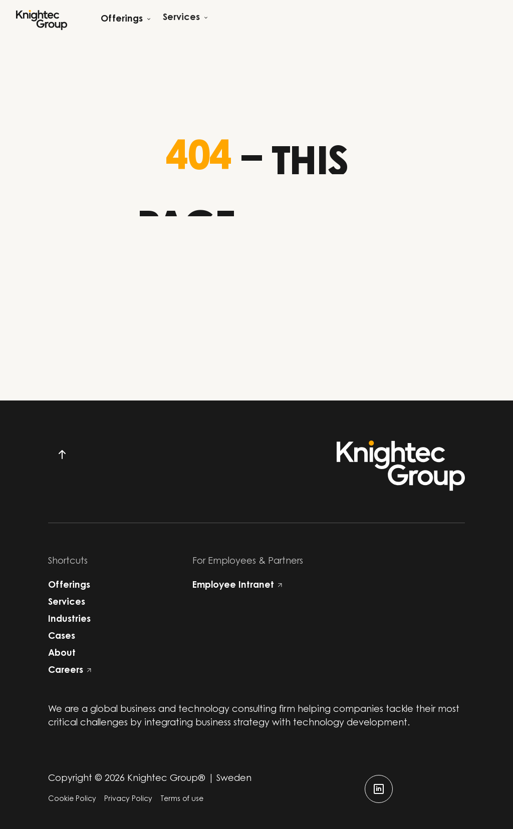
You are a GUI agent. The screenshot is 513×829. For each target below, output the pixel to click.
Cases (61, 636)
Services (66, 602)
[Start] (41, 20)
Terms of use (181, 799)
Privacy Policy (128, 799)
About (62, 653)
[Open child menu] (126, 20)
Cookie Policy (72, 799)
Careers (69, 670)
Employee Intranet (237, 585)
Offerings (69, 585)
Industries (69, 619)
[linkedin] (379, 789)
